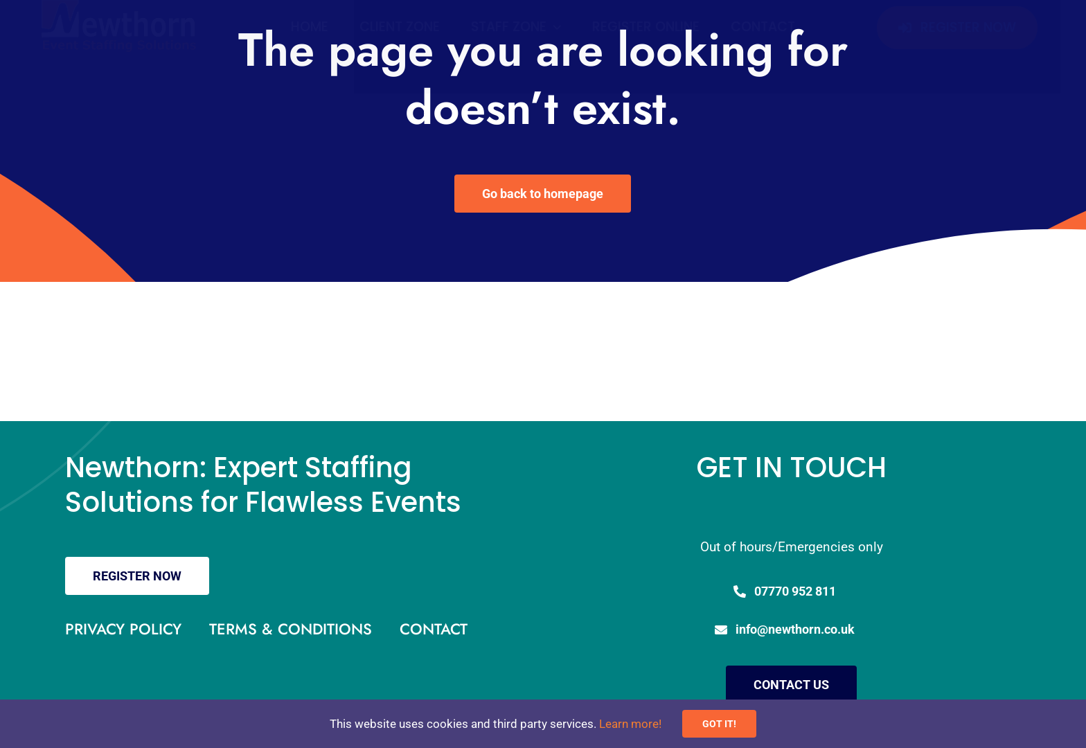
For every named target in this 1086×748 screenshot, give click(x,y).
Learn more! (630, 724)
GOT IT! (719, 723)
